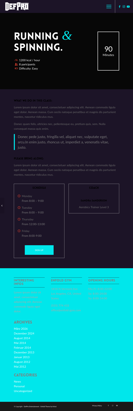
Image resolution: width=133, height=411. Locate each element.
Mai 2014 (20, 342)
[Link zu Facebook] (119, 6)
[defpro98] (17, 6)
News (17, 381)
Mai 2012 (20, 366)
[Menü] (107, 6)
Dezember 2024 (24, 333)
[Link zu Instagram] (124, 6)
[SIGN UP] (39, 250)
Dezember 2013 (24, 352)
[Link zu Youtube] (128, 6)
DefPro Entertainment (31, 406)
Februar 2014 (22, 347)
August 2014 (22, 338)
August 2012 (22, 361)
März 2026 (21, 328)
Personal (19, 386)
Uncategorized (23, 391)
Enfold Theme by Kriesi (48, 406)
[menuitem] (107, 6)
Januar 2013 (22, 357)
